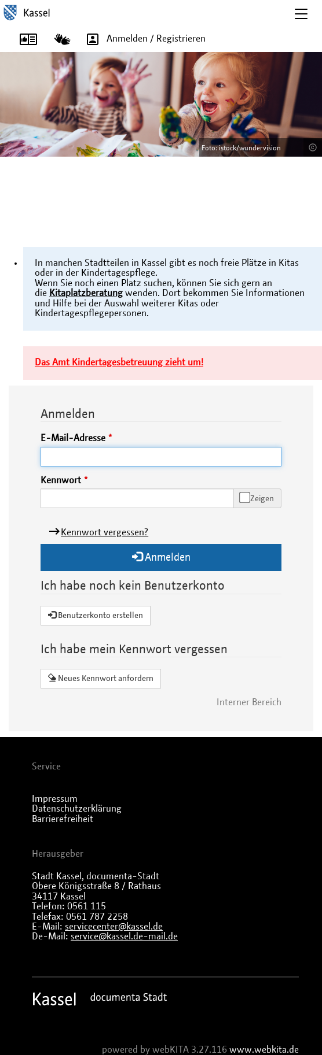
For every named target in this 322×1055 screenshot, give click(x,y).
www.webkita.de (264, 1049)
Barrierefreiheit (62, 819)
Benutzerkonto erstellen (95, 615)
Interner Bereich (249, 702)
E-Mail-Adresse (73, 438)
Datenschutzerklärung (77, 808)
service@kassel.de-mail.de (124, 936)
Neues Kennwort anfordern (100, 678)
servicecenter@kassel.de (114, 926)
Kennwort (61, 480)
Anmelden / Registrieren (142, 38)
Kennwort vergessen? (104, 532)
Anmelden (161, 557)
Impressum (55, 799)
